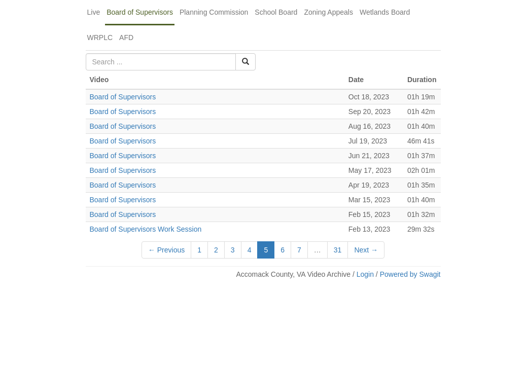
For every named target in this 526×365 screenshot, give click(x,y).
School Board (276, 12)
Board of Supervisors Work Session (146, 229)
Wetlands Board (385, 12)
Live (93, 12)
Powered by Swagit (410, 274)
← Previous (166, 250)
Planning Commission (214, 12)
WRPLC (100, 37)
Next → (366, 250)
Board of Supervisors (140, 12)
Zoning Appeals (328, 12)
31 (338, 250)
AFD (126, 37)
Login (365, 274)
